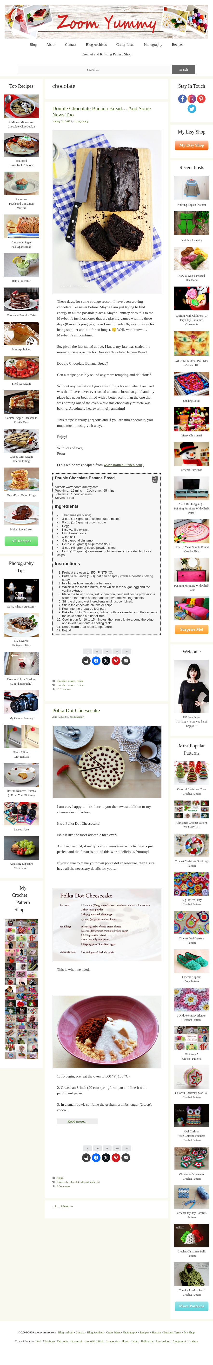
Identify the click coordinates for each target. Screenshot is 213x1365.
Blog (33, 45)
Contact (70, 45)
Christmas (49, 1341)
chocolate (62, 680)
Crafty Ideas (125, 45)
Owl (38, 1341)
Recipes (177, 45)
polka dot (95, 1181)
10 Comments (64, 689)
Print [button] (155, 479)
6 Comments (63, 1186)
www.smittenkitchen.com (123, 465)
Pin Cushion (163, 1341)
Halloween (147, 1341)
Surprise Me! (191, 629)
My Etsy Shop (192, 145)
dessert (72, 680)
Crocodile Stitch (94, 1341)
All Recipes (21, 541)
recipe (80, 680)
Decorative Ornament (69, 1341)
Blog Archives (96, 45)
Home (125, 1341)
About (50, 45)
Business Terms (172, 1332)
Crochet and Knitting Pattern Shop (106, 54)
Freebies (193, 1341)
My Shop (189, 1332)
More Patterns (191, 1306)
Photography (153, 45)
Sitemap (156, 1332)
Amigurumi (179, 1341)
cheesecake (63, 1181)
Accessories (113, 1341)
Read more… (77, 1121)
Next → (68, 1206)
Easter (135, 1341)
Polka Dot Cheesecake (76, 710)
